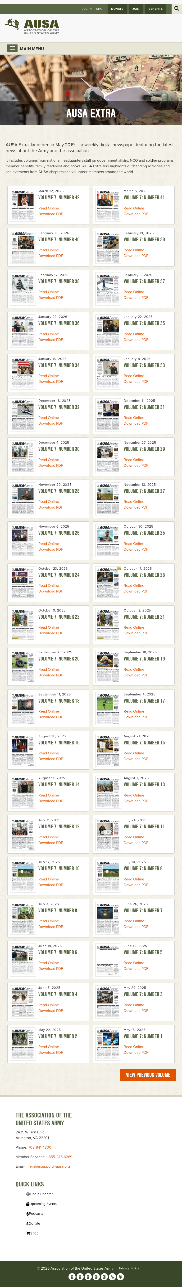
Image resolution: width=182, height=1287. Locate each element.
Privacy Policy (129, 1268)
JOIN (135, 8)
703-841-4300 (39, 1147)
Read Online (48, 208)
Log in (87, 8)
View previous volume (148, 1074)
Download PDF (50, 214)
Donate (117, 8)
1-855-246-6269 (59, 1157)
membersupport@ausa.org (48, 1166)
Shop (100, 8)
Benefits (156, 8)
